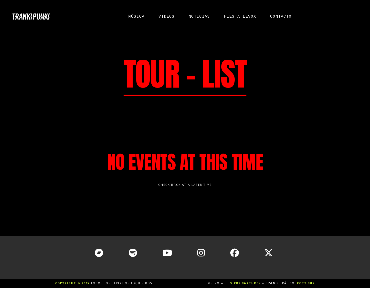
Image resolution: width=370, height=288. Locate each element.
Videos (167, 16)
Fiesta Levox (240, 16)
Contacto (281, 16)
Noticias (199, 16)
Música (136, 16)
